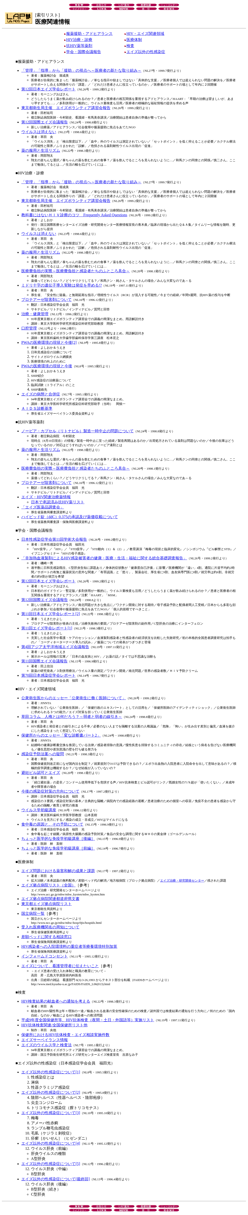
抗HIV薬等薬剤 (78, 46)
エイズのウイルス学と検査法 (46, 1045)
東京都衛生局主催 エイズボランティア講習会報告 (65, 108)
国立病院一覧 (33, 913)
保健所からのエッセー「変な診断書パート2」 (61, 735)
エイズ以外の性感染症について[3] (50, 1113)
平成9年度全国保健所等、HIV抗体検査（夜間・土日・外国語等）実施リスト (87, 1020)
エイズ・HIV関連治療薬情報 (46, 497)
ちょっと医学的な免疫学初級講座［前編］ (58, 848)
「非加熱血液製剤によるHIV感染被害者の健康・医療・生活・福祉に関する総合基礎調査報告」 (104, 558)
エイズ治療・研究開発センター (182, 880)
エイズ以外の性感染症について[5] (50, 1164)
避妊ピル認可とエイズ (40, 773)
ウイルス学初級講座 (38, 810)
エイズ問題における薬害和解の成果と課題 (58, 871)
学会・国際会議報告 (82, 52)
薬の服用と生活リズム (40, 150)
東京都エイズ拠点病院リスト (46, 904)
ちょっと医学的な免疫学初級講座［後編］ (58, 839)
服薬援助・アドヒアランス (88, 34)
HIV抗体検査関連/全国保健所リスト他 (54, 1025)
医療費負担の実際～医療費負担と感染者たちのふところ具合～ (75, 271)
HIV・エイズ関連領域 (144, 34)
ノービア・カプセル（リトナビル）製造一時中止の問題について (77, 431)
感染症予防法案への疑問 (42, 754)
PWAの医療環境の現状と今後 (46, 366)
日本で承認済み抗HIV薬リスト (57, 502)
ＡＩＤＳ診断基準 (36, 408)
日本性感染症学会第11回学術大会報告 (54, 539)
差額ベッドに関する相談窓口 (46, 937)
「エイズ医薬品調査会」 (42, 507)
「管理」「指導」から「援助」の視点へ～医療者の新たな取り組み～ (81, 70)
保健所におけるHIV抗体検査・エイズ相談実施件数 (65, 1035)
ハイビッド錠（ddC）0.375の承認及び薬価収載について (69, 517)
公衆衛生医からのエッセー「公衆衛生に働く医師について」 (73, 698)
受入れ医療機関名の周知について (50, 927)
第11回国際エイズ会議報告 (44, 661)
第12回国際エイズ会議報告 (44, 122)
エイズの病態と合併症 (40, 394)
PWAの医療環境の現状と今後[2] (49, 342)
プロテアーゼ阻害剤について (46, 300)
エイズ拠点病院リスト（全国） (48, 885)
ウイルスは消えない (38, 132)
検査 (129, 46)
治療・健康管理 (34, 314)
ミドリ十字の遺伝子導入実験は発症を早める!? (61, 285)
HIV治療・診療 (78, 40)
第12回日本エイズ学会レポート (48, 89)
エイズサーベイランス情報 (44, 1040)
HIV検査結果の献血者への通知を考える (55, 1001)
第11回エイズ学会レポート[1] (46, 628)
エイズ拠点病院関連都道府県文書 (50, 899)
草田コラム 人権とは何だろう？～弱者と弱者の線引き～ (71, 717)
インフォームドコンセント (44, 956)
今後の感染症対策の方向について (50, 791)
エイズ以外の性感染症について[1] (50, 1072)
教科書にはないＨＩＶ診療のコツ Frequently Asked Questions (74, 215)
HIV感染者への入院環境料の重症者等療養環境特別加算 (69, 946)
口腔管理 (29, 328)
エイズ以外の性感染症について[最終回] (55, 1179)
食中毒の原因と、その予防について (52, 824)
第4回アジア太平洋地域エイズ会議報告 (55, 647)
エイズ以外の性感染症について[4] (50, 1143)
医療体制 (133, 40)
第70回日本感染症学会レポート (48, 675)
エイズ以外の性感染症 (144, 52)
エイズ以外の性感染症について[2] (50, 1092)
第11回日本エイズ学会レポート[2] (50, 614)
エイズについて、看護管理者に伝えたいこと (60, 966)
